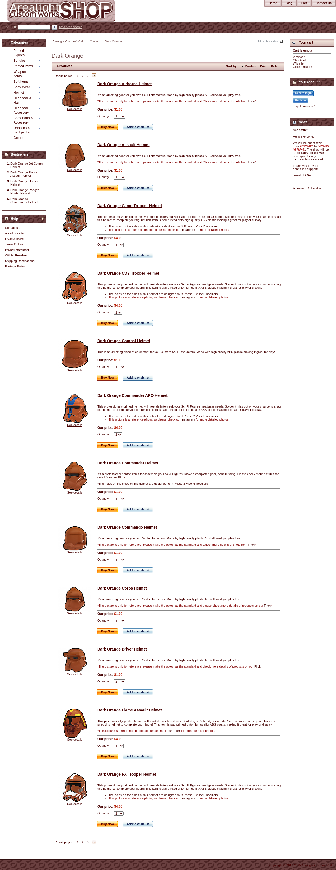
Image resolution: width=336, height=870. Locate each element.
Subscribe (314, 188)
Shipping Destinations (19, 261)
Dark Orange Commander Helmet (127, 463)
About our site (14, 233)
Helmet (19, 93)
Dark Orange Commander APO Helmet (132, 395)
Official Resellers (16, 255)
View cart (299, 56)
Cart (304, 3)
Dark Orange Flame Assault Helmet (129, 710)
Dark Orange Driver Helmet (122, 649)
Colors (94, 41)
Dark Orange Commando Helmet (127, 527)
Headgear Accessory (21, 110)
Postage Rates (15, 266)
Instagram (188, 229)
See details (74, 109)
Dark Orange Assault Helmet (123, 145)
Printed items (23, 66)
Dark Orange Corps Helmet (122, 588)
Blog (288, 3)
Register (300, 100)
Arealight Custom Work (68, 41)
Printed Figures (19, 53)
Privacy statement (17, 249)
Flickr (251, 101)
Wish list (298, 63)
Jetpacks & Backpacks (22, 130)
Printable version (268, 41)
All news (298, 188)
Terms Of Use (14, 244)
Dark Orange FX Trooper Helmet (126, 774)
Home (273, 3)
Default (276, 66)
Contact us (12, 227)
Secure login (303, 93)
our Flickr (174, 730)
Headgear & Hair (22, 100)
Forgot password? (304, 106)
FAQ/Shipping (14, 238)
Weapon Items (20, 74)
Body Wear (22, 87)
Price (264, 66)
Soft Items (21, 82)
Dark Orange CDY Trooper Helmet (128, 273)
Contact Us (324, 3)
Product (250, 66)
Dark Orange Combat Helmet (123, 341)
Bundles (19, 61)
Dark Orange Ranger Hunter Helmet (24, 191)
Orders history (302, 66)
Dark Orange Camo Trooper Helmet (129, 206)
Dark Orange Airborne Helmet (124, 84)
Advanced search (70, 27)
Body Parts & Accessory (23, 120)
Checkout (299, 60)
